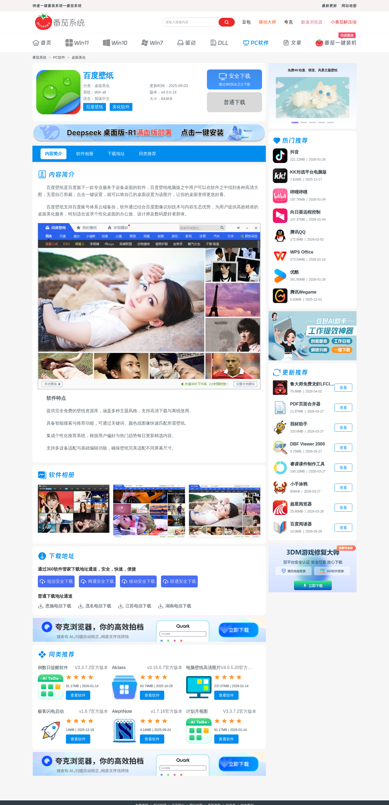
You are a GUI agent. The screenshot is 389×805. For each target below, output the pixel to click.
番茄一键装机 (336, 39)
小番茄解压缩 (344, 22)
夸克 (288, 22)
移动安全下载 (138, 581)
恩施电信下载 (54, 606)
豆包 (246, 22)
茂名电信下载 (94, 606)
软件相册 (84, 153)
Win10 (115, 42)
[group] (73, 509)
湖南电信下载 (174, 606)
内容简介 (53, 153)
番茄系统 (39, 57)
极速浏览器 (312, 22)
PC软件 (256, 42)
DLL (219, 42)
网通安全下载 (97, 581)
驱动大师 (267, 22)
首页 (41, 42)
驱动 (186, 42)
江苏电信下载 (134, 606)
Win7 (152, 42)
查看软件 (78, 695)
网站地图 (349, 6)
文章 (292, 42)
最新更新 (329, 6)
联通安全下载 (179, 581)
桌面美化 (79, 57)
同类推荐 (147, 153)
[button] (145, 532)
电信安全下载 (56, 581)
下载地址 (116, 153)
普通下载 (234, 102)
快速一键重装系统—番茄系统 (57, 6)
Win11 (77, 42)
